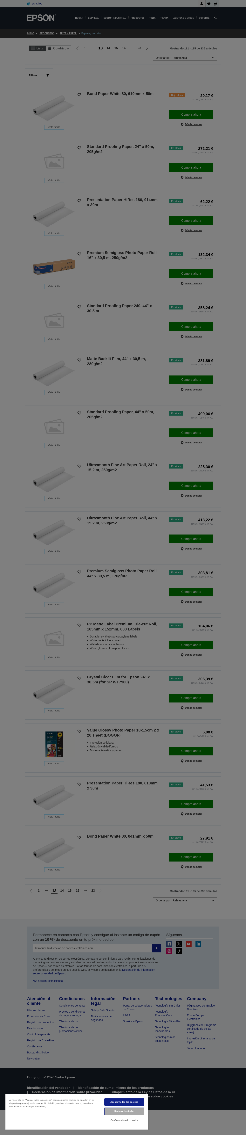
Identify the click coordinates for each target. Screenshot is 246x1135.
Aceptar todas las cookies (124, 1102)
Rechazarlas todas (124, 1111)
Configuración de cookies (124, 1120)
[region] (76, 1112)
